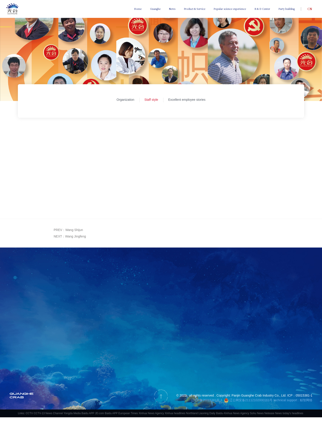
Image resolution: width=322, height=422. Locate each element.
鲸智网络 (306, 405)
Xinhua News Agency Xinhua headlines (162, 418)
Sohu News (257, 418)
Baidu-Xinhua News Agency (232, 418)
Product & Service (194, 8)
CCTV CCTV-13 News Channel (44, 418)
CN (309, 8)
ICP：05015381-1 (299, 400)
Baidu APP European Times (121, 418)
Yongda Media (72, 418)
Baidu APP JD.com (92, 418)
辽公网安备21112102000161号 (251, 405)
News (172, 8)
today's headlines (293, 418)
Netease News (273, 418)
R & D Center (262, 8)
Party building (286, 8)
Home (138, 8)
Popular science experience (230, 8)
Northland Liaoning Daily (200, 418)
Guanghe (155, 8)
